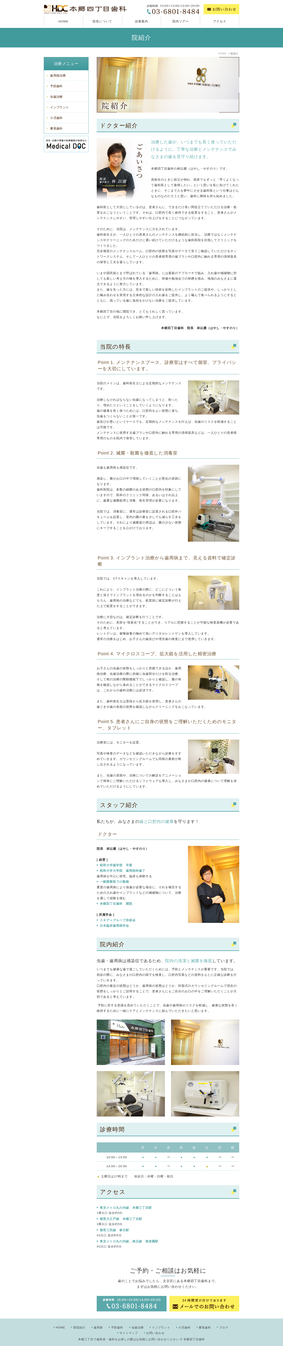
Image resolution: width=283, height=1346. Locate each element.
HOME (63, 21)
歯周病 (98, 1327)
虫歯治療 (56, 96)
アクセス (219, 21)
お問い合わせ (155, 1333)
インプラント (59, 107)
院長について (102, 21)
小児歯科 (56, 118)
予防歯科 (56, 86)
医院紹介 (79, 1327)
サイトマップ (129, 1333)
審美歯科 (56, 128)
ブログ (223, 1327)
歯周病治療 (58, 75)
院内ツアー (180, 21)
